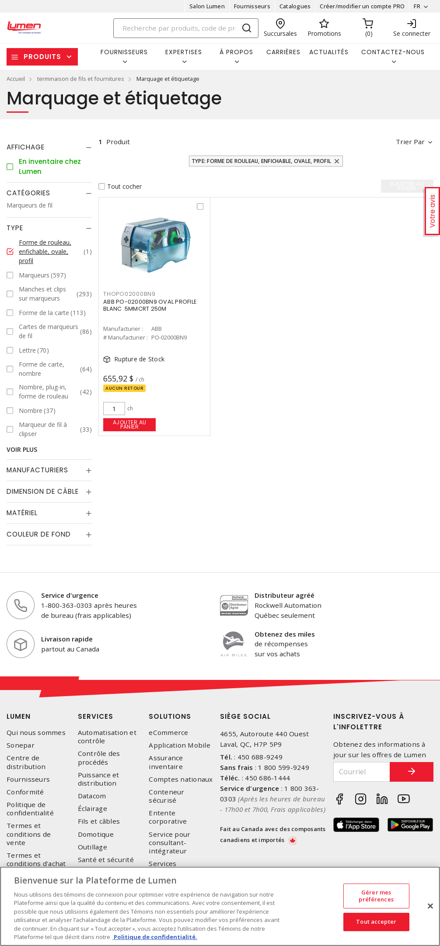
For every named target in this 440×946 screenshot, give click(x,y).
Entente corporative (168, 817)
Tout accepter (376, 921)
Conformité (25, 792)
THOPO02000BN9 (129, 294)
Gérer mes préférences (376, 895)
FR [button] (417, 6)
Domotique (96, 834)
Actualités (329, 52)
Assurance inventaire (166, 762)
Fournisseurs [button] (124, 52)
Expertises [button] (183, 52)
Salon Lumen (207, 6)
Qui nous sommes (36, 732)
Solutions (170, 716)
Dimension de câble (43, 491)
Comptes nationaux (181, 779)
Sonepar (21, 745)
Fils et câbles (99, 821)
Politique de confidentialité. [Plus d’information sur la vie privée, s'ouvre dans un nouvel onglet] (154, 937)
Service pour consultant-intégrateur (169, 842)
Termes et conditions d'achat (36, 859)
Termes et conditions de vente (29, 833)
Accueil (16, 79)
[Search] (185, 28)
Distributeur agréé (284, 595)
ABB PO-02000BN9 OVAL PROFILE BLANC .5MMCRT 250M (149, 305)
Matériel (22, 512)
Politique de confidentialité (30, 808)
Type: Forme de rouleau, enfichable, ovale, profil (261, 161)
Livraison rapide (67, 638)
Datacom (92, 796)
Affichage (26, 147)
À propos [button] (236, 52)
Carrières (283, 52)
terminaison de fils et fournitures (80, 79)
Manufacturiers (37, 470)
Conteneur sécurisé (166, 796)
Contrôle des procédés (99, 757)
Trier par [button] (410, 141)
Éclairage (92, 808)
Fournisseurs (252, 6)
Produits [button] (42, 56)
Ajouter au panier (130, 424)
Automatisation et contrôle (107, 736)
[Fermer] (430, 905)
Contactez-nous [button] (393, 52)
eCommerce (168, 732)
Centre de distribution (26, 762)
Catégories (28, 193)
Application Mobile (179, 745)
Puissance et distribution (98, 779)
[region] (220, 906)
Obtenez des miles (285, 634)
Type (15, 227)
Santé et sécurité (106, 860)
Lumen (19, 716)
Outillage (92, 847)
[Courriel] (361, 772)
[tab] (49, 147)
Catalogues (295, 6)
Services (95, 716)
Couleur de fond (39, 534)
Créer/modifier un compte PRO (362, 6)
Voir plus (22, 449)
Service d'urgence (69, 595)
